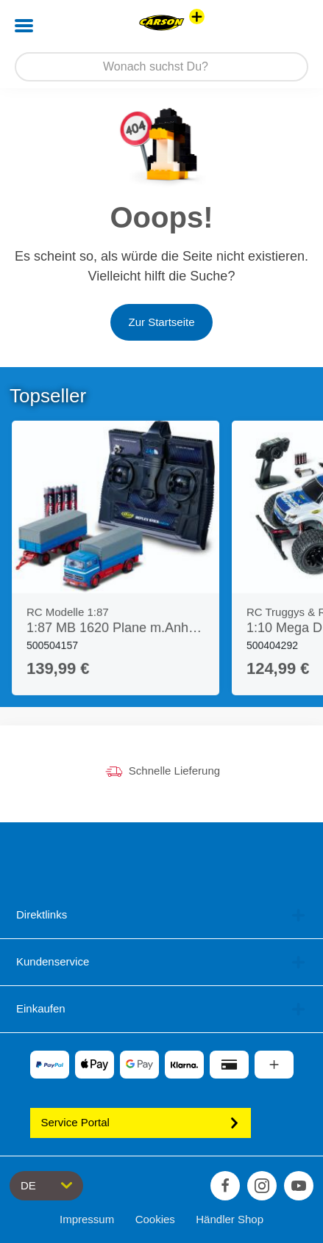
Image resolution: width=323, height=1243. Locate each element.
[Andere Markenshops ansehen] (197, 16)
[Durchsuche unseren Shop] (161, 66)
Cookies (155, 1219)
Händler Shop (229, 1219)
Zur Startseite (161, 322)
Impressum (87, 1219)
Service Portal (140, 1122)
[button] (291, 26)
